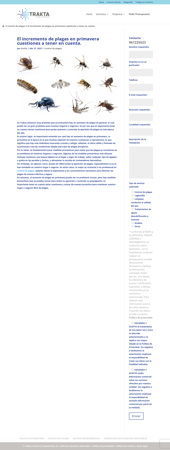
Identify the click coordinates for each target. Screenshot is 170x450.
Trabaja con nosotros (144, 2)
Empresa (117, 14)
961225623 (137, 42)
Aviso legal (142, 446)
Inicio (89, 14)
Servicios (101, 14)
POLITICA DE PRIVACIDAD (32, 438)
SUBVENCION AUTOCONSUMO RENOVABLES (125, 438)
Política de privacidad (140, 317)
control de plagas (25, 170)
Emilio (24, 48)
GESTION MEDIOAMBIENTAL (86, 438)
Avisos (101, 2)
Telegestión (128, 2)
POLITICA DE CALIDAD (58, 438)
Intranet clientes (114, 2)
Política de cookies (125, 446)
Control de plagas (16, 26)
